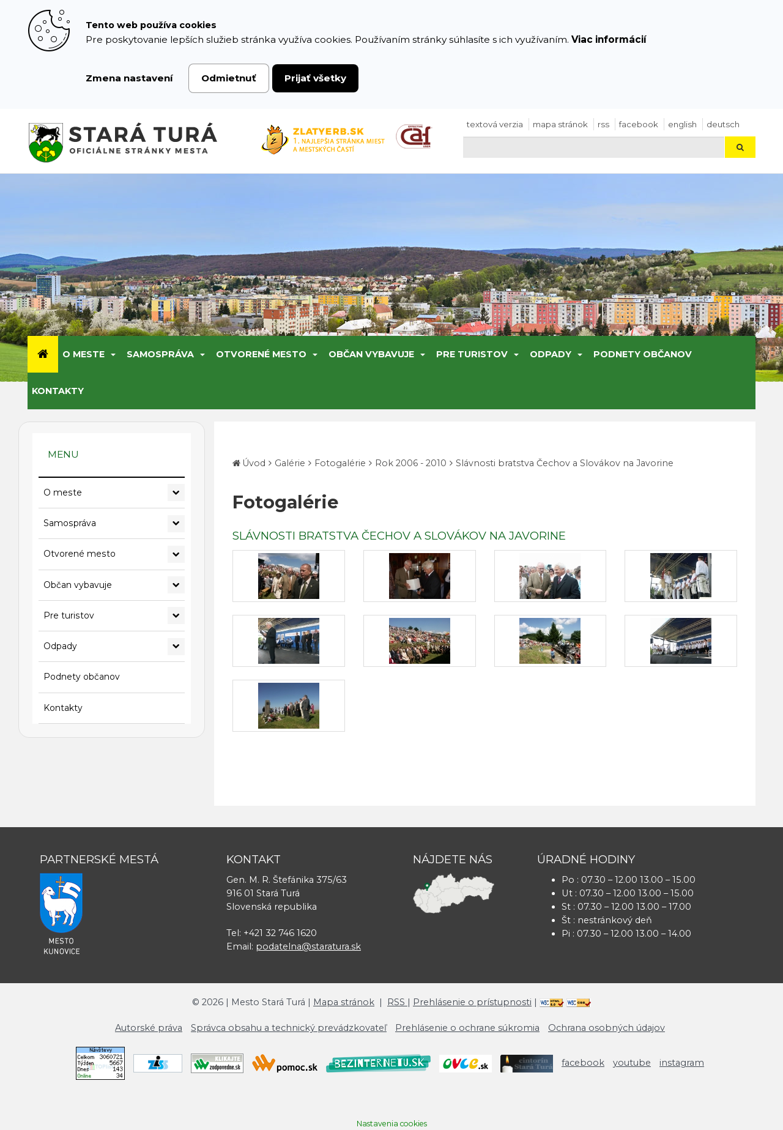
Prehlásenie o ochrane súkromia (467, 1027)
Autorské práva (148, 1027)
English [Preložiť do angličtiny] (682, 124)
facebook (638, 124)
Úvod (253, 463)
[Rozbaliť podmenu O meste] (176, 492)
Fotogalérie (340, 463)
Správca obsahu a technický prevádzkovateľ (289, 1027)
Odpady (550, 354)
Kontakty (58, 390)
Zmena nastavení (129, 78)
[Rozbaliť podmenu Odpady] (176, 646)
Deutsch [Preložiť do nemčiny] (723, 124)
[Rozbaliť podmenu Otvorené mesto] (176, 554)
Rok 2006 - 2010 (411, 463)
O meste (83, 354)
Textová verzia (495, 124)
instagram (681, 1062)
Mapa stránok (560, 124)
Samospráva (160, 354)
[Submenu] (112, 354)
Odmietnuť (228, 78)
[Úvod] (43, 354)
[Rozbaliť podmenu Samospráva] (176, 523)
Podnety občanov (642, 354)
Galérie (290, 463)
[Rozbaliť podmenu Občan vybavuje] (176, 584)
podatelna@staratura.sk (308, 946)
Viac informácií (609, 39)
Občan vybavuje (371, 354)
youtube (632, 1062)
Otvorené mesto (261, 354)
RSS (603, 124)
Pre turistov (472, 354)
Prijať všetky (315, 78)
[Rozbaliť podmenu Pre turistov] (176, 615)
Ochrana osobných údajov (606, 1027)
